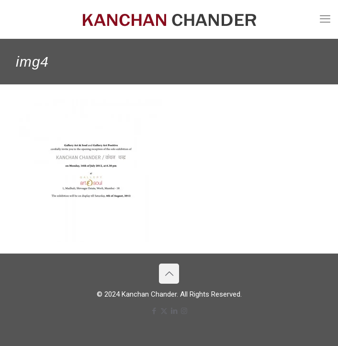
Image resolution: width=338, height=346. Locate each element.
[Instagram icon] (184, 311)
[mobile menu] (325, 19)
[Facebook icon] (154, 311)
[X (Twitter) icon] (164, 311)
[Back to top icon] (169, 274)
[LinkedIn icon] (174, 311)
